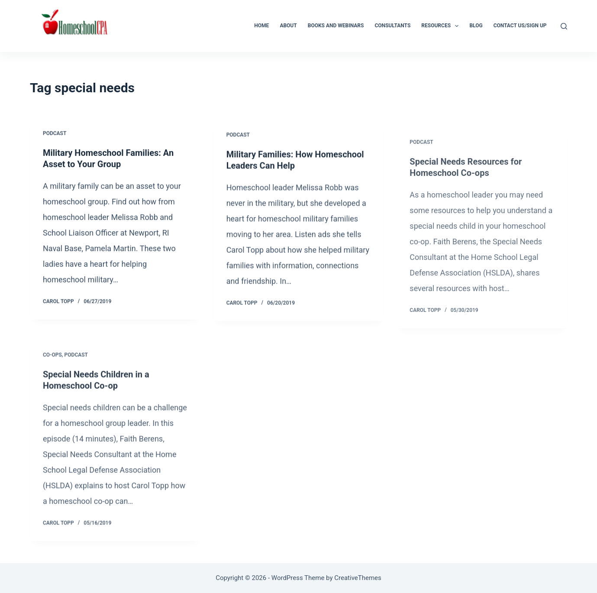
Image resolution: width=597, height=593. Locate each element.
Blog (475, 26)
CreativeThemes (357, 578)
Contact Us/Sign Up (520, 26)
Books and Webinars (336, 26)
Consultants (392, 26)
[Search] (564, 26)
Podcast (54, 134)
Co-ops (52, 359)
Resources (441, 26)
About (288, 26)
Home (261, 26)
